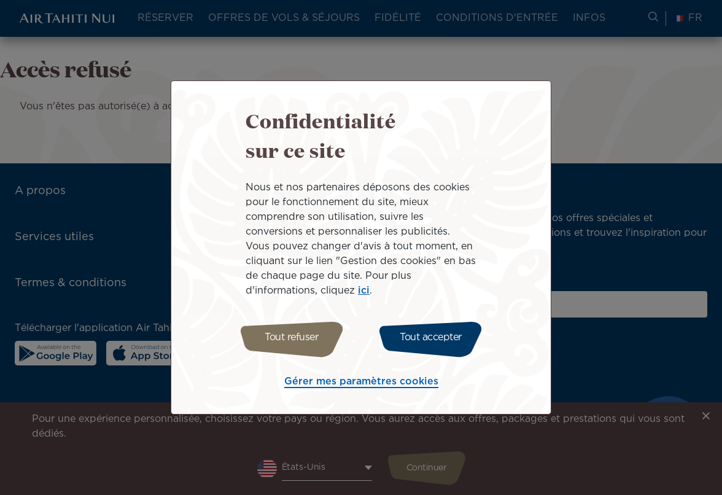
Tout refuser (289, 337)
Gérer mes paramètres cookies (361, 383)
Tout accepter (433, 337)
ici (364, 289)
